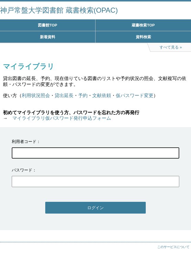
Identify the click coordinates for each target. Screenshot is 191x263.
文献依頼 (101, 95)
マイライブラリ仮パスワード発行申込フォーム (61, 118)
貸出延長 (64, 95)
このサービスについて (173, 247)
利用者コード (24, 141)
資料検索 (143, 37)
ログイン (95, 207)
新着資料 (47, 37)
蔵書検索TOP (143, 25)
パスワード (22, 170)
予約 (83, 95)
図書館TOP (47, 25)
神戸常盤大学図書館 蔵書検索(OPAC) (59, 10)
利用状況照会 (36, 95)
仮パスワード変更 (134, 95)
